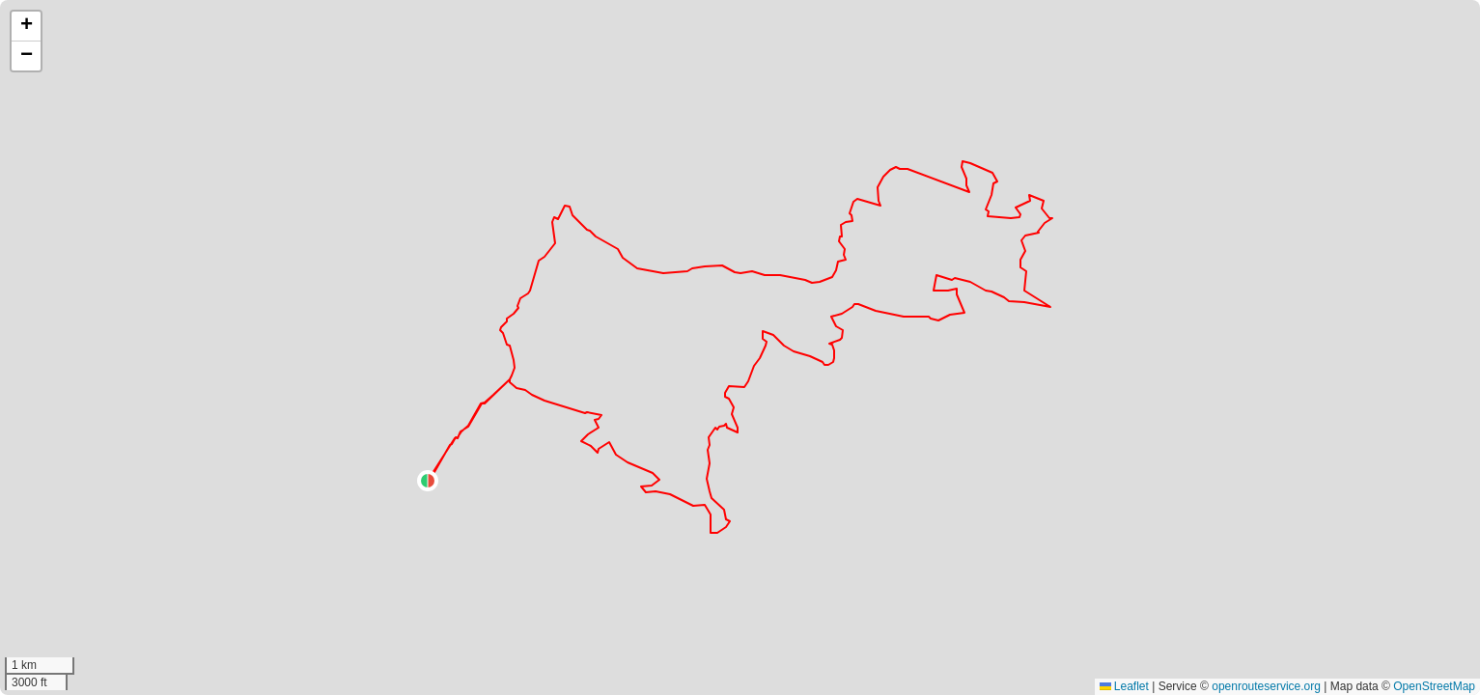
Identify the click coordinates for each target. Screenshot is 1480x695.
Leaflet (1124, 686)
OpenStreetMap (1434, 686)
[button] (427, 480)
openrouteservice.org (1266, 686)
